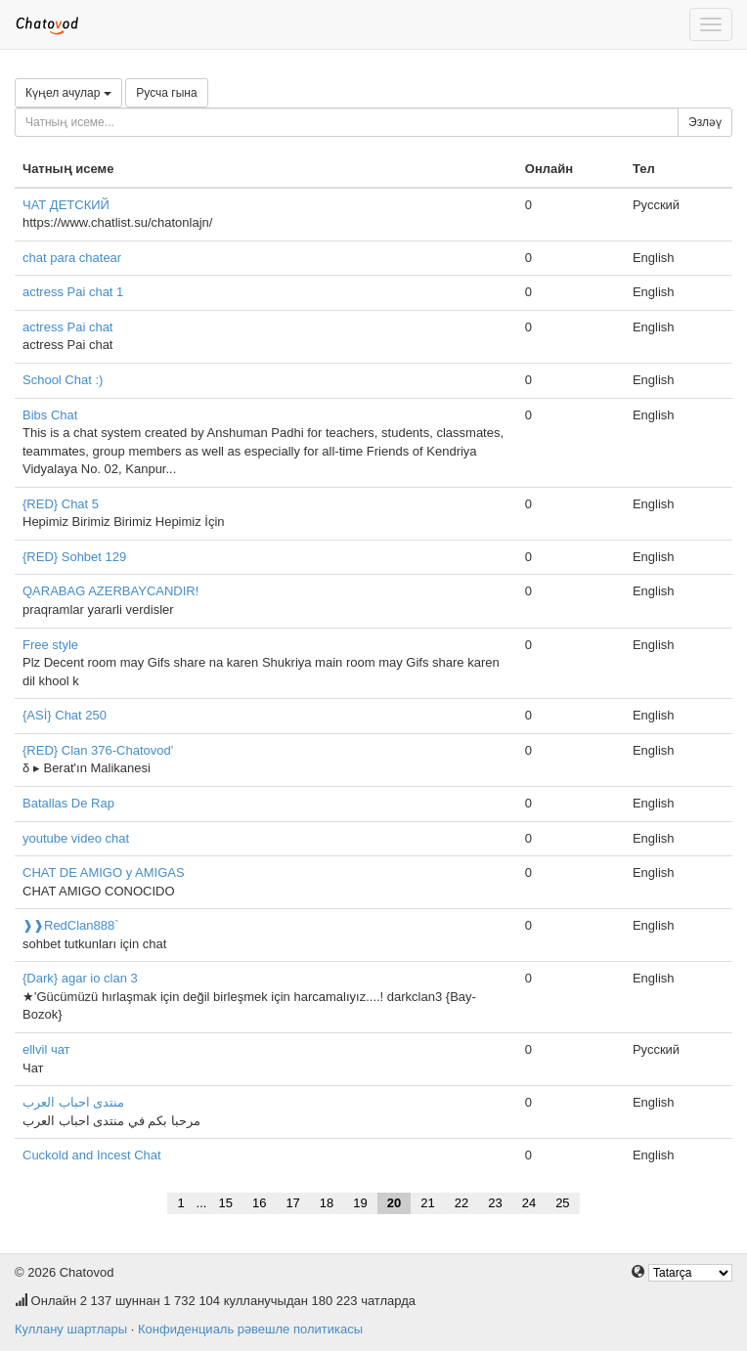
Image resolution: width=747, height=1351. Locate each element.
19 (360, 1203)
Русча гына (166, 93)
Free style (50, 644)
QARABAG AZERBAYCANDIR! (110, 591)
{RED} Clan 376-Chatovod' (97, 750)
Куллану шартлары (71, 1329)
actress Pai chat (67, 327)
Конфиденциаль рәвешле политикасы (250, 1329)
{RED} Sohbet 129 (74, 556)
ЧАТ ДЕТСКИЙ (66, 204)
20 (394, 1203)
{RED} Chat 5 (60, 504)
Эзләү (705, 122)
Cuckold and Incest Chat (91, 1155)
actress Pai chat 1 (72, 291)
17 (292, 1203)
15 (225, 1203)
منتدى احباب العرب (73, 1102)
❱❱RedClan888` (70, 925)
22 (461, 1203)
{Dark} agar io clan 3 (80, 978)
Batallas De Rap (68, 803)
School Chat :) (62, 379)
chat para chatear (71, 257)
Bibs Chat (49, 415)
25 (562, 1203)
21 (427, 1203)
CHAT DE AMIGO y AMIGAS (103, 872)
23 (495, 1203)
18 (326, 1203)
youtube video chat (75, 838)
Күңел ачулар (68, 93)
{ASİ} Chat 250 (64, 715)
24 (529, 1203)
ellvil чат (46, 1049)
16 (259, 1203)
